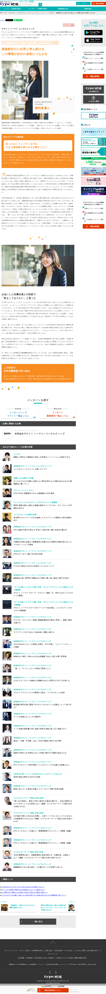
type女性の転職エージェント (57, 964)
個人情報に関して (93, 950)
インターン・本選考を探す (37, 9)
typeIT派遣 (82, 964)
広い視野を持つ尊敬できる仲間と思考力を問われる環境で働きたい (24, 892)
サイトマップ (52, 954)
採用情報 (29, 958)
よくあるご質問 (79, 950)
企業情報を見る (63, 9)
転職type (12, 964)
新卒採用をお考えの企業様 (44, 958)
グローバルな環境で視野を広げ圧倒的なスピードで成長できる (23, 890)
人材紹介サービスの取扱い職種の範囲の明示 (71, 958)
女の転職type (22, 964)
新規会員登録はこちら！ (53, 990)
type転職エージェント (36, 964)
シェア (2, 20)
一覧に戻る (38, 922)
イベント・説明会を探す (12, 9)
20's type (72, 964)
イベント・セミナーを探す (20, 950)
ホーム (6, 950)
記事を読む (88, 9)
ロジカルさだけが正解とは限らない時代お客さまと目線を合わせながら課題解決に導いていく (33, 895)
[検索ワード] (29, 4)
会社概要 (21, 958)
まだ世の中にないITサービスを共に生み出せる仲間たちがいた (22, 887)
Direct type (92, 964)
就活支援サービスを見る (63, 950)
